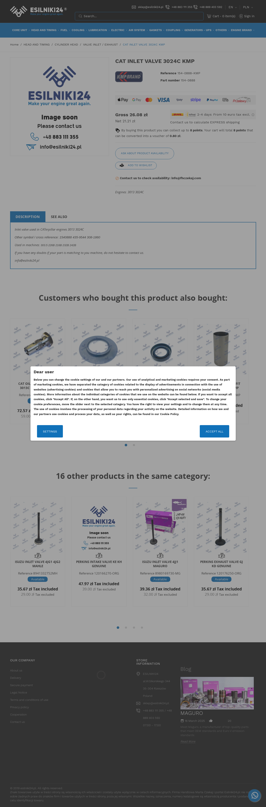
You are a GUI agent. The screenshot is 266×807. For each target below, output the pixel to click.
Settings (50, 431)
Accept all (214, 431)
